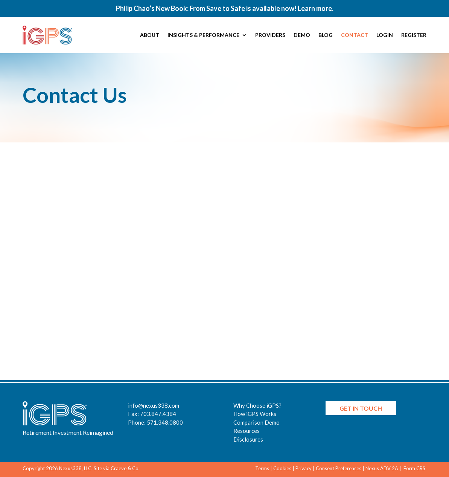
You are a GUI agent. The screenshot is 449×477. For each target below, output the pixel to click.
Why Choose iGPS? (257, 405)
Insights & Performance (203, 35)
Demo (302, 35)
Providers (270, 35)
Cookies (282, 468)
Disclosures (248, 439)
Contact (354, 35)
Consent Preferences (338, 468)
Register (413, 35)
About (149, 35)
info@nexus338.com (153, 405)
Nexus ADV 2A (381, 468)
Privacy (303, 468)
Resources (246, 430)
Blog (325, 35)
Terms (262, 468)
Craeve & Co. (125, 468)
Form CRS (414, 468)
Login (384, 35)
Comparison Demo (256, 422)
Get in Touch (360, 408)
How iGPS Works (254, 413)
